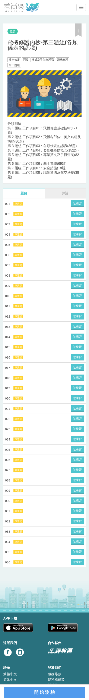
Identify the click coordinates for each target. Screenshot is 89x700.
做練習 (77, 203)
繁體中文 (10, 674)
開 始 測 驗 (44, 692)
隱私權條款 (56, 679)
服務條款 (54, 674)
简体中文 (10, 679)
